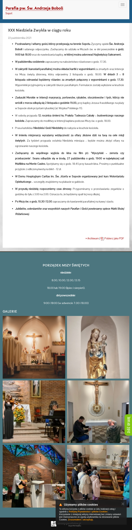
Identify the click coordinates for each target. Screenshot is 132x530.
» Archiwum (92, 238)
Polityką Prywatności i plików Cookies (88, 511)
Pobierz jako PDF (112, 238)
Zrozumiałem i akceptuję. (80, 519)
